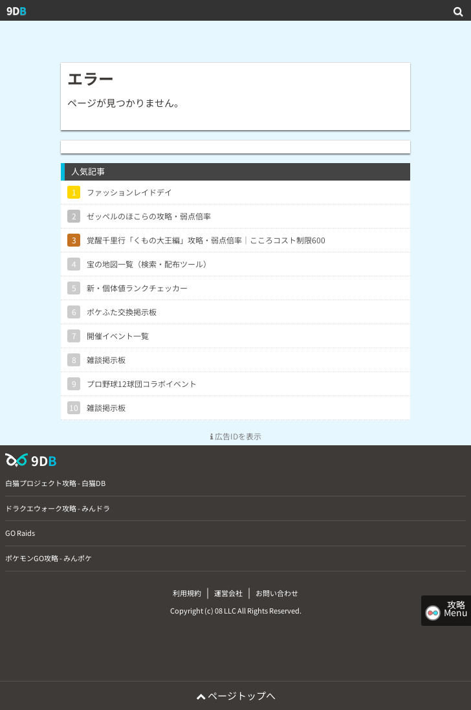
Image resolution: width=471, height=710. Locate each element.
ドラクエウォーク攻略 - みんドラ (57, 508)
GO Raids (20, 532)
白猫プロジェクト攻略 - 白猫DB (55, 483)
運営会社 (228, 593)
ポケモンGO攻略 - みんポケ (48, 558)
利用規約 (187, 593)
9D (16, 10)
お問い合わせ (277, 593)
